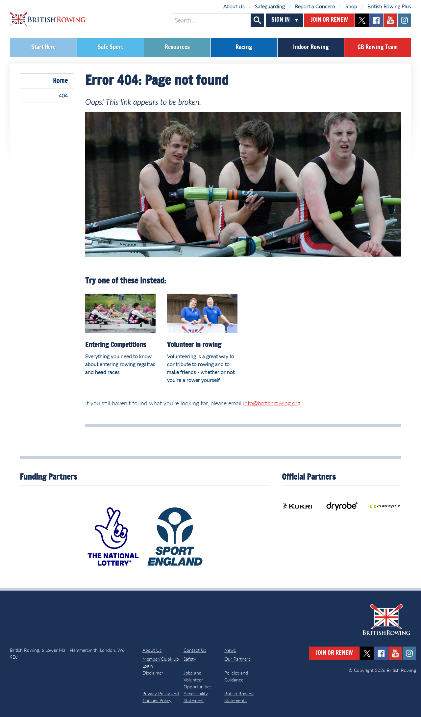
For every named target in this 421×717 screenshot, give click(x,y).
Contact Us (195, 650)
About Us (234, 6)
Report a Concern (315, 6)
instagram (404, 20)
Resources (177, 47)
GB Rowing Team (378, 47)
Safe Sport (110, 47)
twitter (362, 20)
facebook (376, 20)
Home (60, 81)
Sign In (280, 20)
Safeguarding (270, 6)
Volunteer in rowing (194, 345)
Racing (243, 47)
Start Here (43, 47)
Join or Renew (329, 20)
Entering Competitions (115, 345)
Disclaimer (152, 673)
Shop (351, 6)
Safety (190, 659)
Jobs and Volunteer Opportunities (197, 679)
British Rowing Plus (389, 6)
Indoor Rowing (311, 47)
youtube (390, 20)
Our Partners (237, 659)
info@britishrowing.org (271, 403)
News (230, 650)
